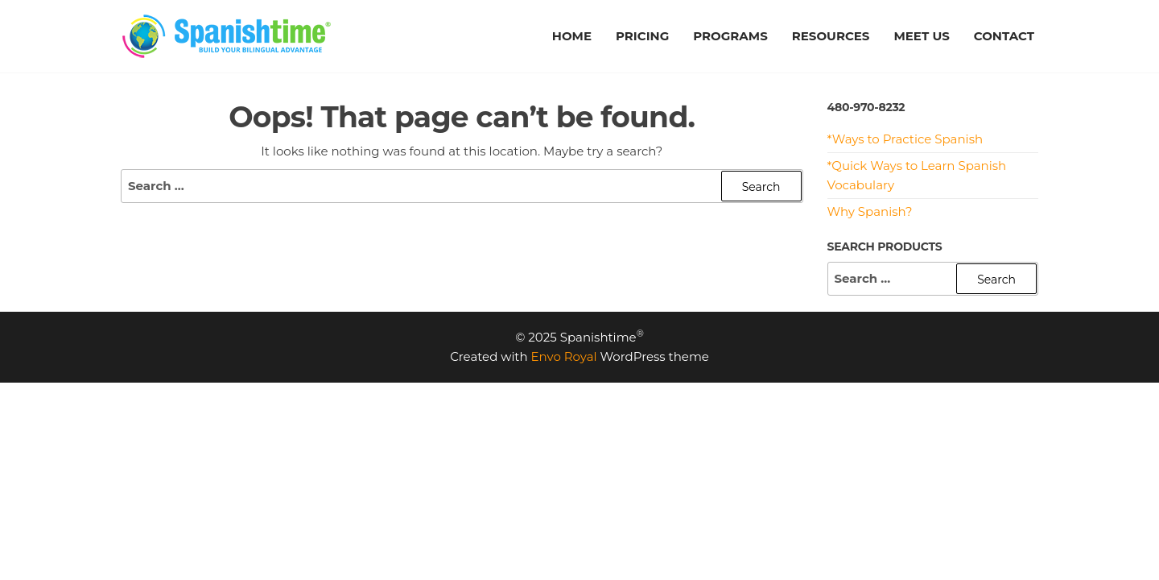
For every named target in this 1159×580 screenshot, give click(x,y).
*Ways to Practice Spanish (905, 139)
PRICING (642, 36)
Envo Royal (564, 356)
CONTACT (1004, 36)
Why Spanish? (870, 211)
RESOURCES (831, 36)
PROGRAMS (730, 36)
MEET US (921, 36)
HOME (572, 36)
